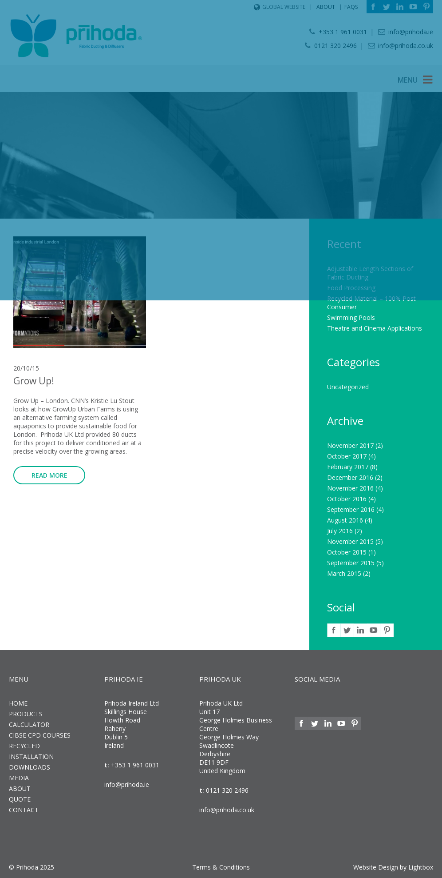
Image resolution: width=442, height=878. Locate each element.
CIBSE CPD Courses (40, 735)
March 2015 (344, 573)
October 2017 (347, 456)
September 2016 (351, 509)
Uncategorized (348, 387)
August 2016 (345, 520)
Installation (31, 756)
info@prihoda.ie (126, 784)
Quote (20, 799)
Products (26, 714)
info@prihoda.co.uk (226, 810)
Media (19, 778)
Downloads (29, 767)
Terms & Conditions (221, 867)
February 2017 (347, 467)
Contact (24, 810)
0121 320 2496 (226, 790)
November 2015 (350, 541)
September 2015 (351, 563)
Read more (49, 475)
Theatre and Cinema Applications (374, 328)
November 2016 (350, 488)
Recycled (24, 746)
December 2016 (350, 477)
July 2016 (340, 531)
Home (18, 703)
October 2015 (347, 552)
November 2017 (350, 445)
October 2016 (347, 499)
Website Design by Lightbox (393, 867)
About (20, 788)
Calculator (29, 724)
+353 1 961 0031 (134, 765)
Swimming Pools (351, 317)
